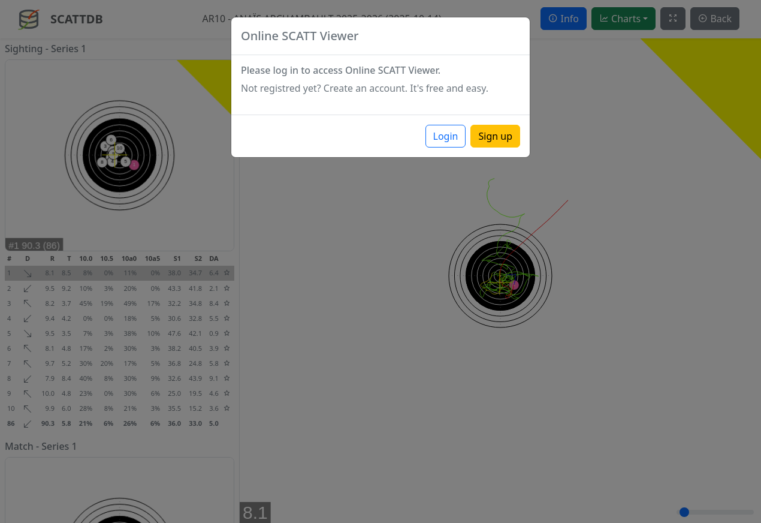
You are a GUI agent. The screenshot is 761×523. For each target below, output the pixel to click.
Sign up (495, 136)
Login (445, 136)
